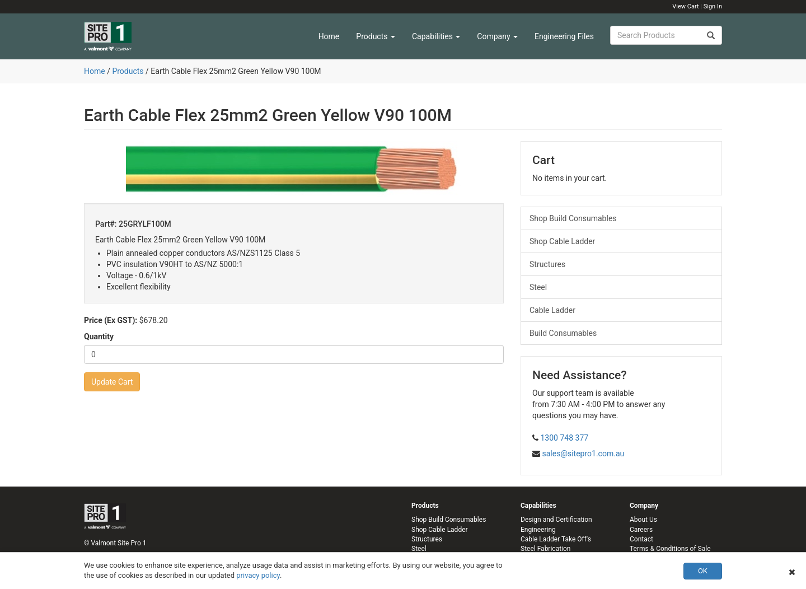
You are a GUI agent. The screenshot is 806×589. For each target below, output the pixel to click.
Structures (547, 264)
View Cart (685, 6)
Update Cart (112, 381)
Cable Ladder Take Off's (556, 539)
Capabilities (436, 36)
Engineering (538, 530)
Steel (538, 287)
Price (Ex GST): (110, 320)
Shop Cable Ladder (562, 241)
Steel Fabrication (545, 549)
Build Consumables (563, 333)
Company (497, 36)
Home (329, 36)
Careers (641, 530)
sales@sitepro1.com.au (583, 453)
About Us (643, 519)
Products (375, 36)
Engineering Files (564, 36)
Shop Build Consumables (573, 218)
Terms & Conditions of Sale (670, 549)
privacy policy (258, 575)
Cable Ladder (552, 310)
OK (702, 571)
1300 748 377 (564, 437)
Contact (641, 539)
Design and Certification (556, 519)
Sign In (713, 6)
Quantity (99, 336)
